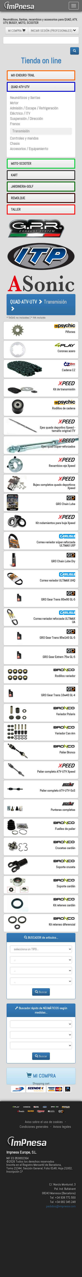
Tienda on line (41, 61)
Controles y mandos (24, 138)
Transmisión (21, 131)
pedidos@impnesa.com (61, 1206)
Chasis (15, 143)
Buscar (41, 992)
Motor (14, 103)
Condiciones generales (34, 1127)
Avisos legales (62, 1127)
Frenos (15, 124)
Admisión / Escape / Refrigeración (34, 108)
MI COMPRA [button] (16, 31)
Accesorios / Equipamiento (29, 149)
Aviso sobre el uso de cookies (44, 1122)
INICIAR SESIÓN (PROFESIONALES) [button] (53, 31)
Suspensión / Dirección (26, 118)
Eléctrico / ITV (20, 113)
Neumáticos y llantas (25, 97)
